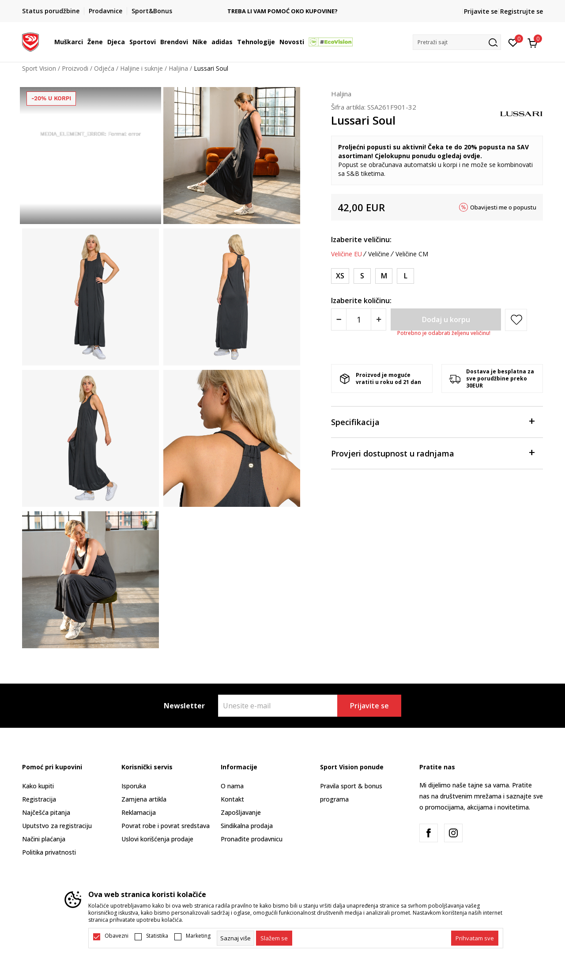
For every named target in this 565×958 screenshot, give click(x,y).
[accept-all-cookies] (474, 938)
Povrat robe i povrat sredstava (165, 825)
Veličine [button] (378, 254)
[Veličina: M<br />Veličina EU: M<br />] (383, 276)
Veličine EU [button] (346, 254)
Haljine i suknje (141, 68)
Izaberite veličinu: (361, 239)
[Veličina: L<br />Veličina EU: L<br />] (405, 276)
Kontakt (232, 799)
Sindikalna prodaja (247, 825)
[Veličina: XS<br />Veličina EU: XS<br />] (340, 276)
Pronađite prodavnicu (251, 839)
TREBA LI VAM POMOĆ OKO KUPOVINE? (320, 11)
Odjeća (104, 68)
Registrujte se (521, 11)
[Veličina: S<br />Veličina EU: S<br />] (362, 276)
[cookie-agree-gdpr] (274, 938)
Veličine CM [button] (412, 254)
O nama (232, 786)
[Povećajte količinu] (378, 319)
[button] (457, 42)
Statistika (157, 936)
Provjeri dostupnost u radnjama (432, 453)
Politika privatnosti (49, 852)
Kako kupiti (38, 786)
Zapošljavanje (241, 812)
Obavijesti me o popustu (503, 207)
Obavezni (116, 936)
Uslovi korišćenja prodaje (157, 839)
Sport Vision (39, 68)
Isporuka (133, 786)
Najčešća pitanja (46, 812)
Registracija (39, 799)
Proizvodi (75, 68)
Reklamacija (138, 812)
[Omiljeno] (513, 42)
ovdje (471, 156)
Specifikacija (432, 421)
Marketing (198, 936)
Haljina (178, 68)
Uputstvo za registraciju (57, 825)
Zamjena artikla (143, 799)
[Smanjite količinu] (339, 319)
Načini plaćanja (43, 839)
